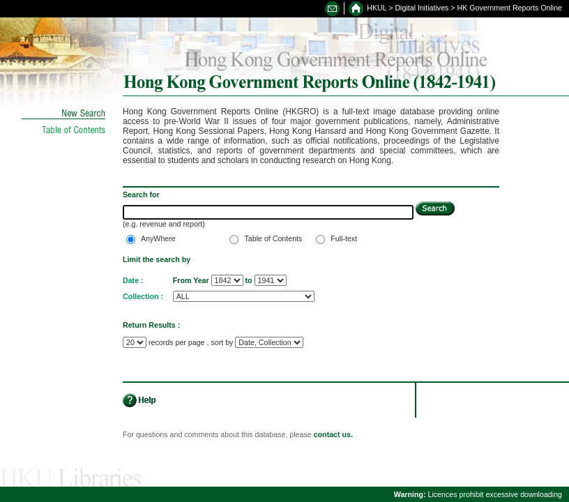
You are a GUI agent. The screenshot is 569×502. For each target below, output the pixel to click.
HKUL (376, 7)
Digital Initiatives (421, 7)
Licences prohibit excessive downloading (478, 494)
